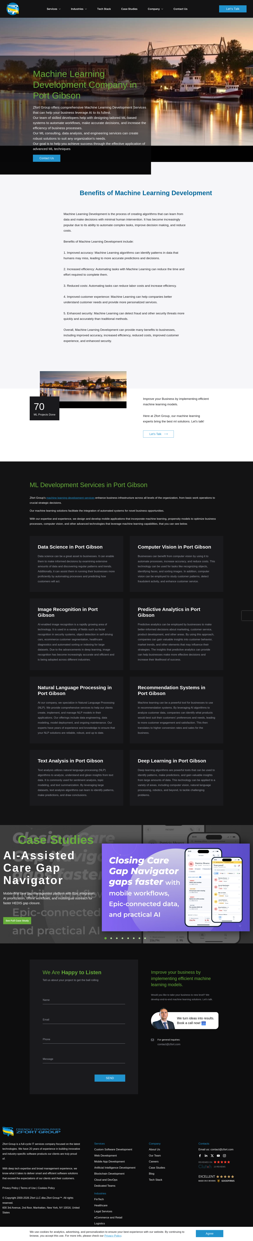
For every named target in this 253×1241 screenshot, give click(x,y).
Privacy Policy (112, 1235)
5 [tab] (128, 933)
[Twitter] (212, 1150)
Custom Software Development (113, 1144)
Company (155, 1138)
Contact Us (190, 6)
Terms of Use (28, 1182)
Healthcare (100, 1199)
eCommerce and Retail (108, 1212)
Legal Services (103, 1205)
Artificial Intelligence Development (114, 1162)
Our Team (155, 1150)
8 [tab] (145, 933)
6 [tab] (134, 933)
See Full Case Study (17, 915)
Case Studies (139, 6)
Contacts (203, 1138)
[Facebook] (199, 1150)
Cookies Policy (46, 1182)
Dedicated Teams (104, 1180)
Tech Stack (114, 6)
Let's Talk (232, 6)
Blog (151, 1168)
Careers (153, 1156)
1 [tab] (105, 933)
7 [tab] (139, 933)
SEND (110, 1072)
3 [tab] (117, 933)
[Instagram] (224, 1150)
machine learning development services (70, 492)
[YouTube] (218, 1150)
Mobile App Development (109, 1156)
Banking (99, 1224)
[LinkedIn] (206, 1150)
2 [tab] (111, 933)
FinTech (99, 1193)
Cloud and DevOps (105, 1174)
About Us (154, 1144)
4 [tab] (122, 933)
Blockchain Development (109, 1168)
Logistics (99, 1218)
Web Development (105, 1150)
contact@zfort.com (168, 1038)
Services (64, 6)
